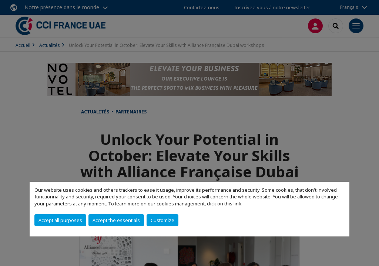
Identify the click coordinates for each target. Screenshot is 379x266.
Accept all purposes (60, 220)
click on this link (224, 203)
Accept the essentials (116, 220)
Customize (162, 220)
